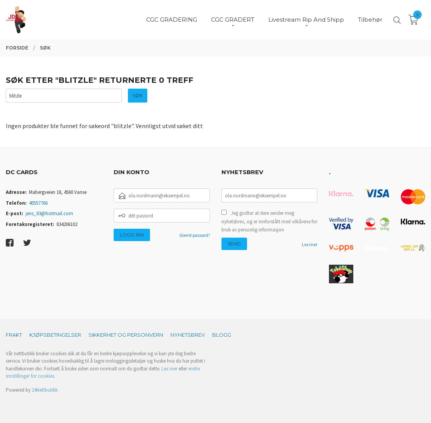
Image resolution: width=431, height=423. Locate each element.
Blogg (221, 335)
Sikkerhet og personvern (126, 335)
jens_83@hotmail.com (49, 213)
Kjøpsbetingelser (55, 335)
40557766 (38, 203)
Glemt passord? (194, 235)
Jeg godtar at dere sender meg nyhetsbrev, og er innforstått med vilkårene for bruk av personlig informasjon (269, 221)
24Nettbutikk (45, 390)
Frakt (14, 335)
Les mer (309, 244)
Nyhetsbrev (187, 335)
